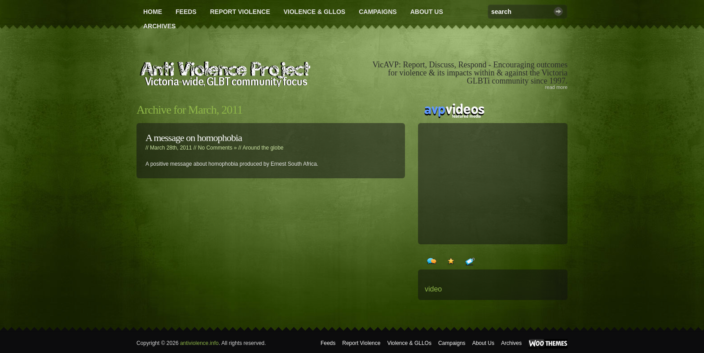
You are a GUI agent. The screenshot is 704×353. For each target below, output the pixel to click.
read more (556, 87)
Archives (159, 26)
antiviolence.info (199, 343)
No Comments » (217, 148)
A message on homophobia (193, 137)
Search (558, 11)
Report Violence (240, 11)
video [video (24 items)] (433, 289)
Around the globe (262, 148)
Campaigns (378, 11)
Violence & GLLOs (314, 11)
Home (152, 11)
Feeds (186, 11)
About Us (426, 11)
